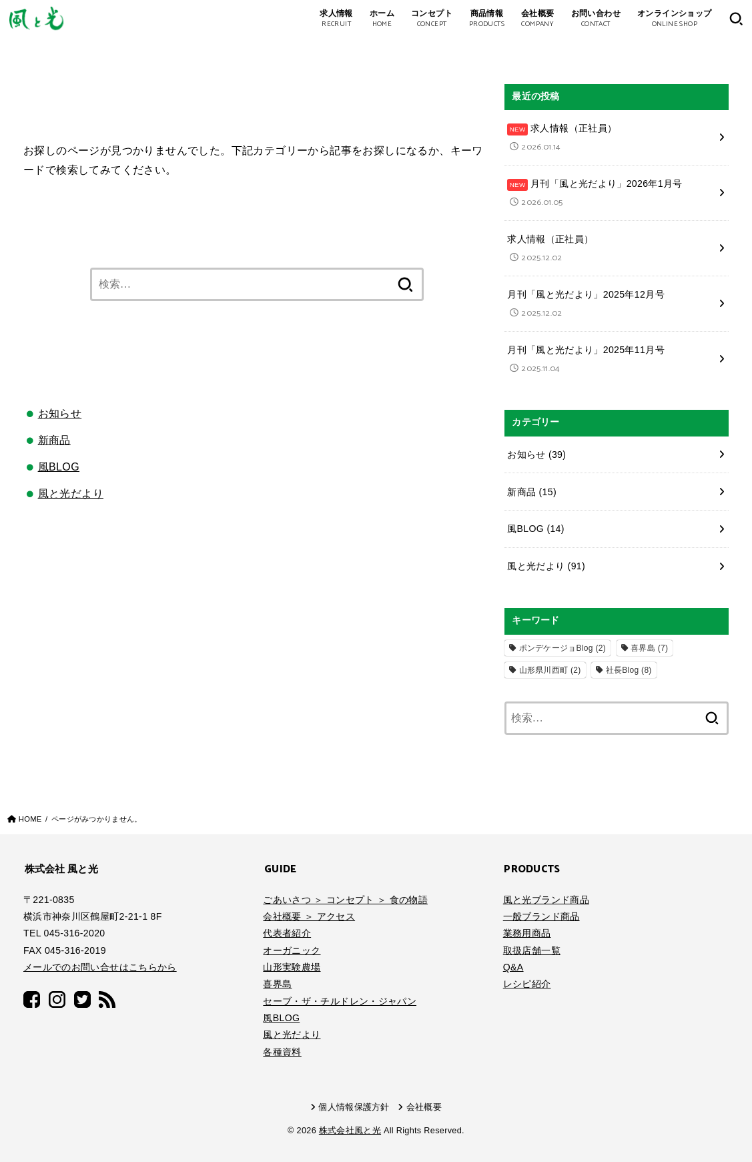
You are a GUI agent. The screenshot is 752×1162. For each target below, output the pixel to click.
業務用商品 (527, 933)
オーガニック (291, 950)
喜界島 (277, 983)
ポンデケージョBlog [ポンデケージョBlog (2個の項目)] (563, 648)
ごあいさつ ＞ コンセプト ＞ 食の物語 (345, 899)
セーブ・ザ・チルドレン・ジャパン (339, 1001)
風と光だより (70, 493)
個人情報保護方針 (354, 1107)
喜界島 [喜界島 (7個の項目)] (649, 648)
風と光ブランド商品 (546, 899)
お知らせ (60, 413)
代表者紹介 (287, 933)
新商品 (54, 440)
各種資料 (282, 1052)
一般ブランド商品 (541, 916)
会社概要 (424, 1107)
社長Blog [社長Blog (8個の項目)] (629, 670)
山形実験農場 (291, 967)
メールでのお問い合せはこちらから (100, 967)
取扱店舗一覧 (531, 950)
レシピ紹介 (527, 983)
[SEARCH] (736, 18)
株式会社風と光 (350, 1130)
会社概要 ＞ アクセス (309, 916)
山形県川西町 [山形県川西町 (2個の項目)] (550, 670)
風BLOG (58, 467)
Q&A (513, 967)
